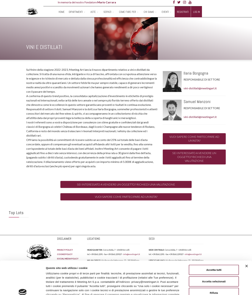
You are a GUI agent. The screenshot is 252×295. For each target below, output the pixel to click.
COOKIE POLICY (67, 274)
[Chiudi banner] (246, 237)
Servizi (107, 12)
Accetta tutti (214, 241)
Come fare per (127, 12)
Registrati (183, 12)
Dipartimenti (76, 12)
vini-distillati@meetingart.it (200, 88)
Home (62, 12)
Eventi (165, 12)
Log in (196, 12)
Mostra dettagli (184, 288)
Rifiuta (214, 264)
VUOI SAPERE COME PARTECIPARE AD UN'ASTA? (194, 138)
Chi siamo (149, 12)
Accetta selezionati (214, 252)
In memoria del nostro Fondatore (87, 2)
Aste (93, 12)
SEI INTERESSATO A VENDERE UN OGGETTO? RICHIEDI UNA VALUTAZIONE (194, 157)
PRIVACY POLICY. (96, 270)
